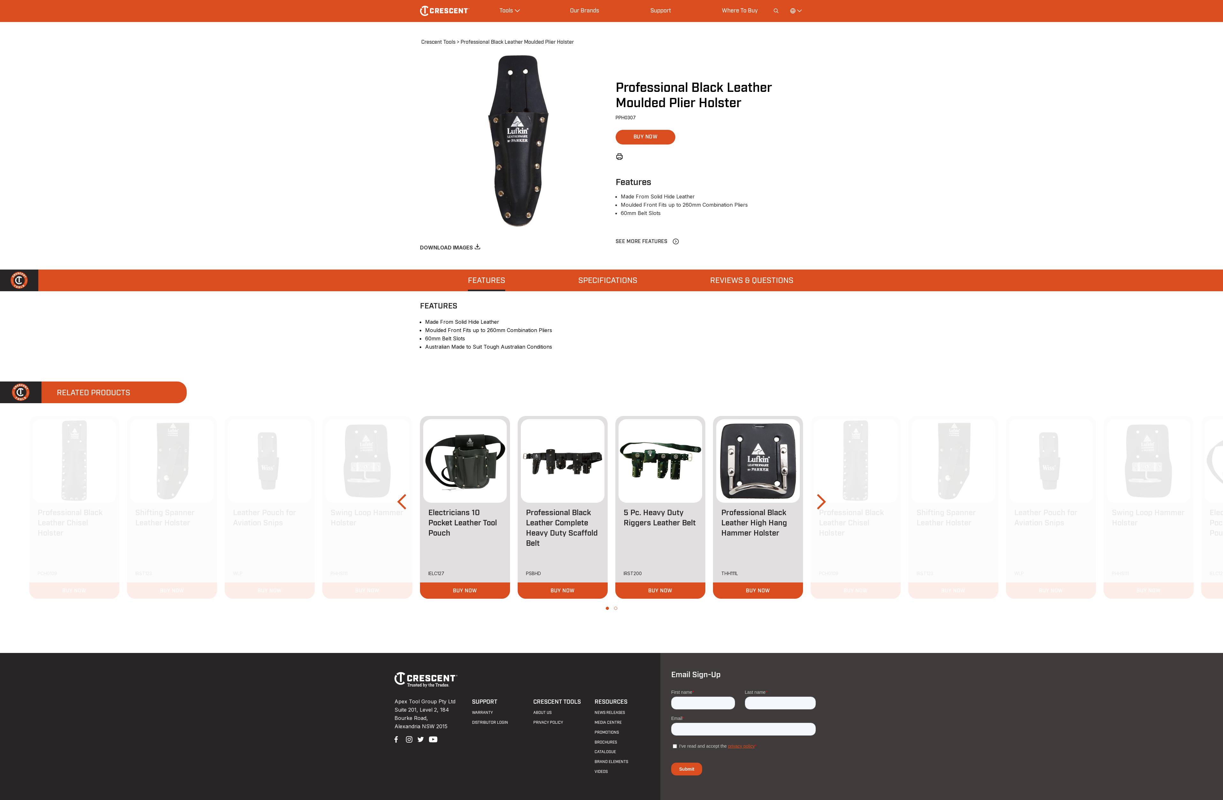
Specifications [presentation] (607, 281)
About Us (542, 713)
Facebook (397, 738)
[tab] (486, 280)
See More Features (641, 241)
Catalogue (605, 752)
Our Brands (584, 10)
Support (660, 10)
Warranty (482, 713)
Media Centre (608, 722)
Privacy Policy (548, 722)
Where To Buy (740, 10)
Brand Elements (611, 762)
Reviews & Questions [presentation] (751, 281)
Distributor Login (490, 722)
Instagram (408, 738)
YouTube (431, 738)
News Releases (610, 713)
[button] (645, 137)
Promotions (607, 732)
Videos (601, 772)
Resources (611, 702)
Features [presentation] (486, 281)
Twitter (420, 738)
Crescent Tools (438, 42)
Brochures (606, 742)
